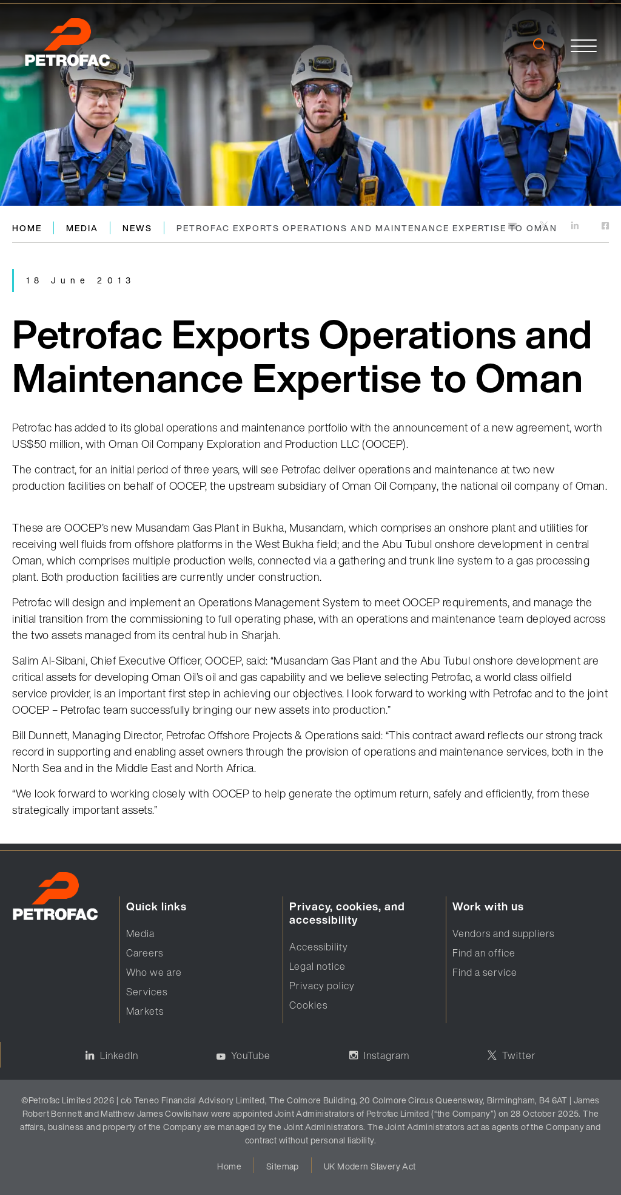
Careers (144, 953)
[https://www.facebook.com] (605, 226)
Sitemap (282, 1166)
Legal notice (317, 966)
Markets (145, 1011)
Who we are (154, 972)
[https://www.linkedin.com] (575, 226)
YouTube (250, 1055)
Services (146, 991)
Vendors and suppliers (503, 933)
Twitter (519, 1055)
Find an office (483, 953)
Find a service (484, 972)
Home (27, 228)
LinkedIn (119, 1055)
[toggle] (584, 46)
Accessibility (318, 946)
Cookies (308, 1005)
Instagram (386, 1055)
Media (82, 228)
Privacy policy (322, 985)
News (137, 228)
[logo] (72, 45)
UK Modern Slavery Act (370, 1166)
